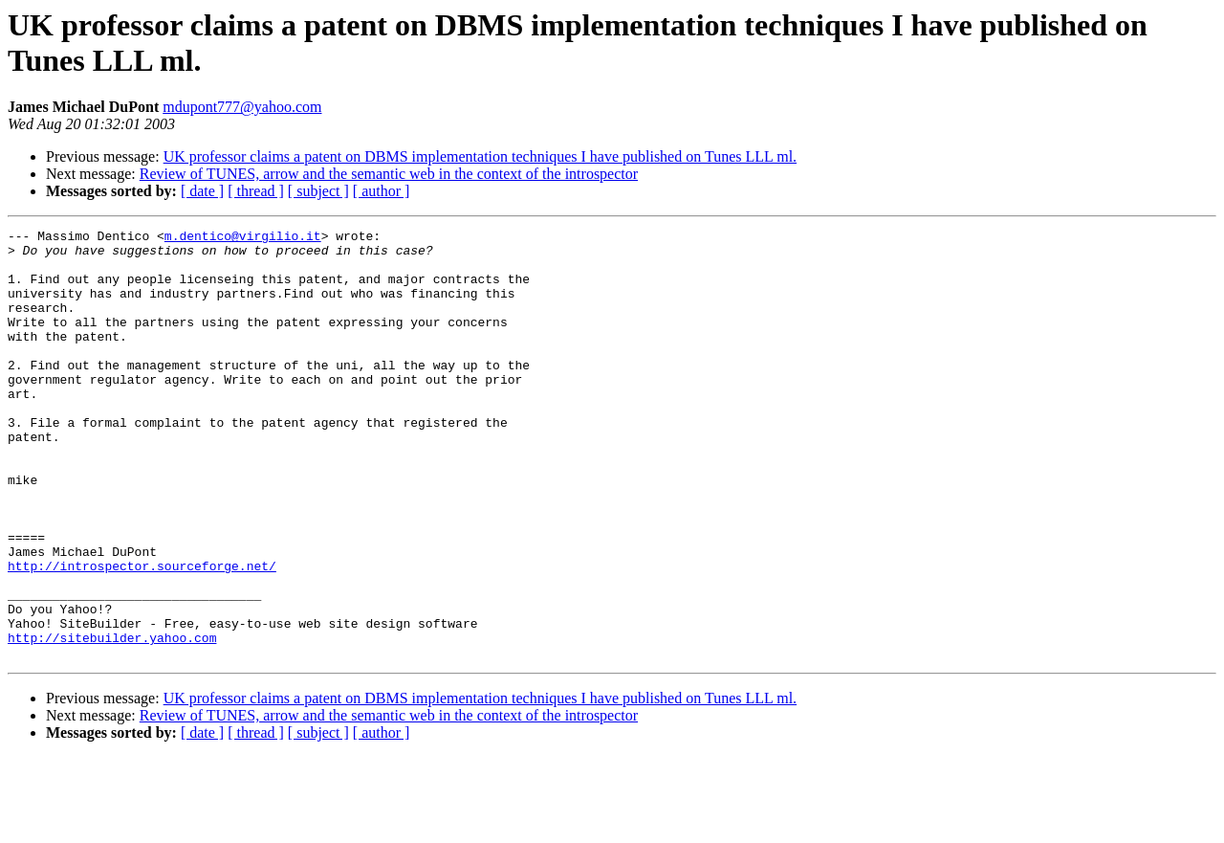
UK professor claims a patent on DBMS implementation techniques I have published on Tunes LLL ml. (480, 156)
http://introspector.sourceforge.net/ (142, 634)
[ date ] (202, 191)
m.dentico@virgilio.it (242, 238)
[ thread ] (256, 191)
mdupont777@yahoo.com (242, 107)
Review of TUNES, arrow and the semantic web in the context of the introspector (389, 174)
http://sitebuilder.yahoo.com (112, 720)
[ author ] (381, 191)
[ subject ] (318, 191)
